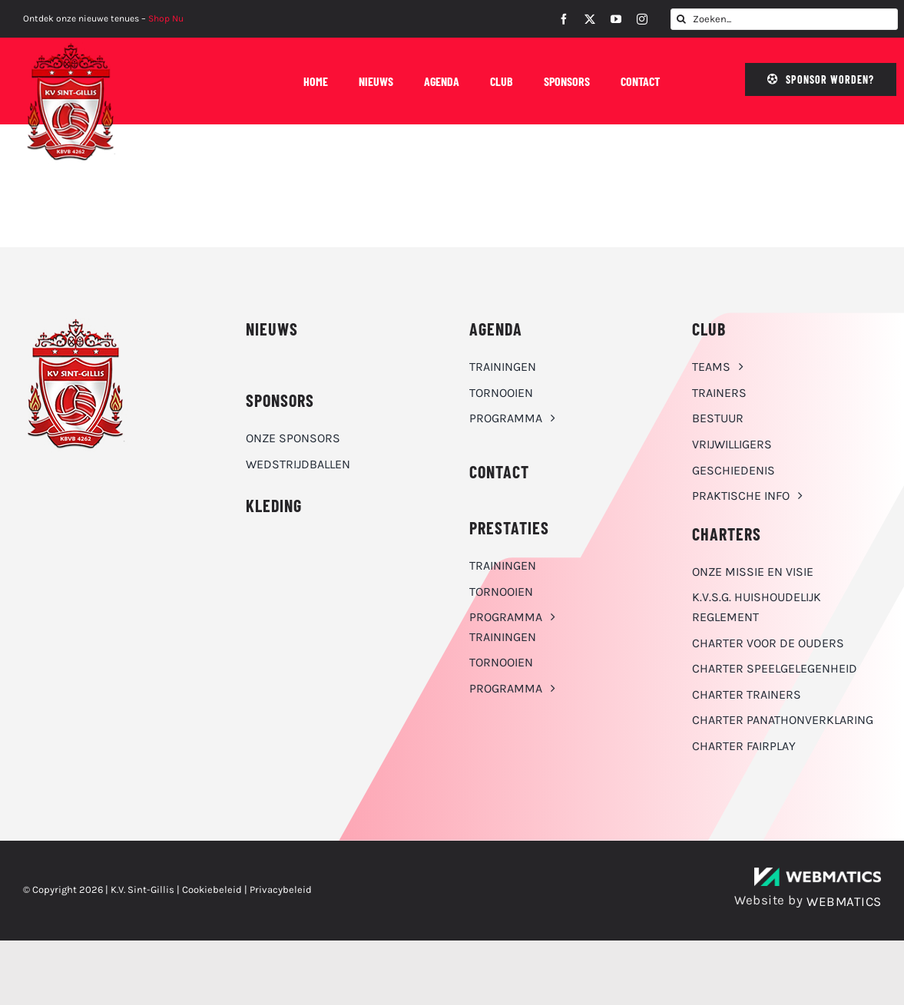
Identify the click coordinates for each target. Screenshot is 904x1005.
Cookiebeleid (212, 889)
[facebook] (563, 19)
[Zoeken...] (784, 19)
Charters (726, 534)
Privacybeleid (281, 889)
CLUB (709, 329)
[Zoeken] (681, 19)
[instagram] (642, 19)
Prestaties (509, 527)
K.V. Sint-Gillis (142, 889)
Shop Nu (166, 18)
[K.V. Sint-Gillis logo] (71, 46)
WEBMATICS (844, 901)
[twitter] (589, 19)
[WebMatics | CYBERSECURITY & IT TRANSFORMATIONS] (817, 873)
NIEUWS (272, 329)
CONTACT (499, 471)
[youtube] (616, 19)
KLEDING (274, 505)
